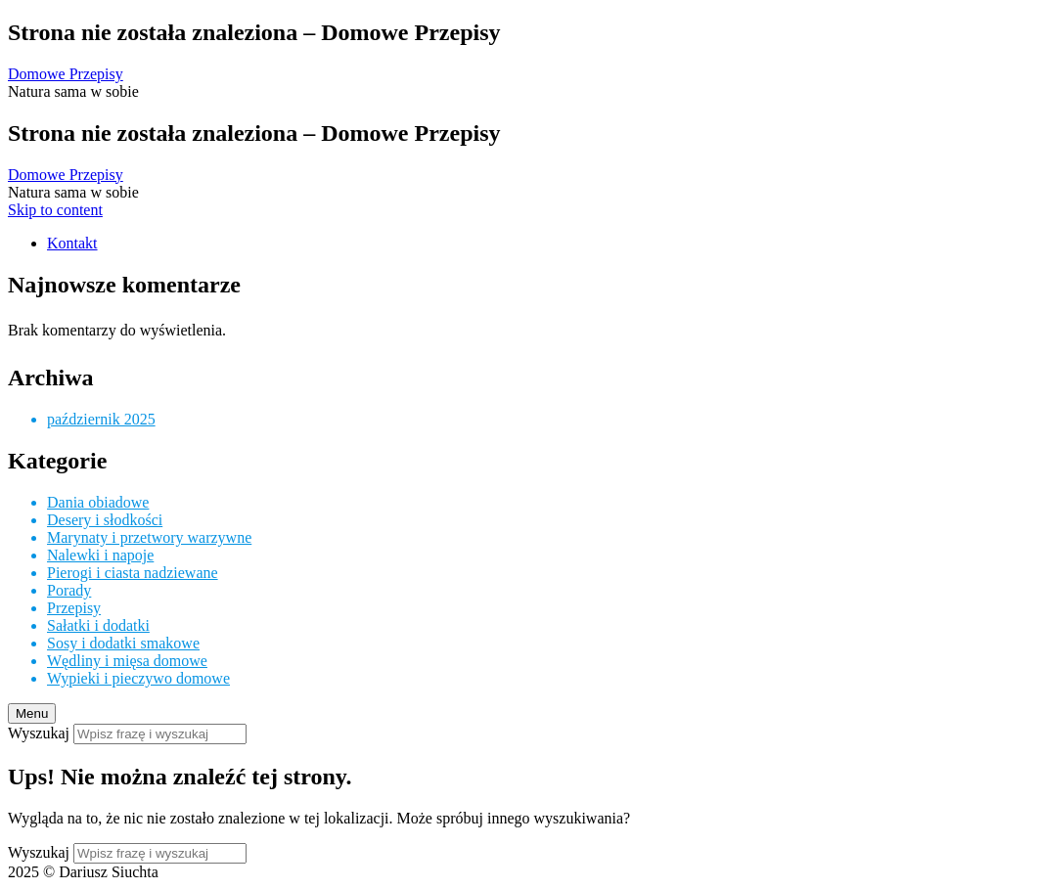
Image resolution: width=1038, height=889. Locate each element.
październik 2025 (101, 419)
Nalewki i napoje (100, 555)
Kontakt (72, 243)
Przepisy (74, 608)
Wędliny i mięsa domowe (127, 660)
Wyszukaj (38, 733)
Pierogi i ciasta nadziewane (132, 572)
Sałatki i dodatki (98, 625)
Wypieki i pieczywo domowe (138, 678)
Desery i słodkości (104, 519)
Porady (69, 590)
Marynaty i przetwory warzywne (149, 537)
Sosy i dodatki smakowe (123, 643)
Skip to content (55, 209)
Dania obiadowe (98, 502)
